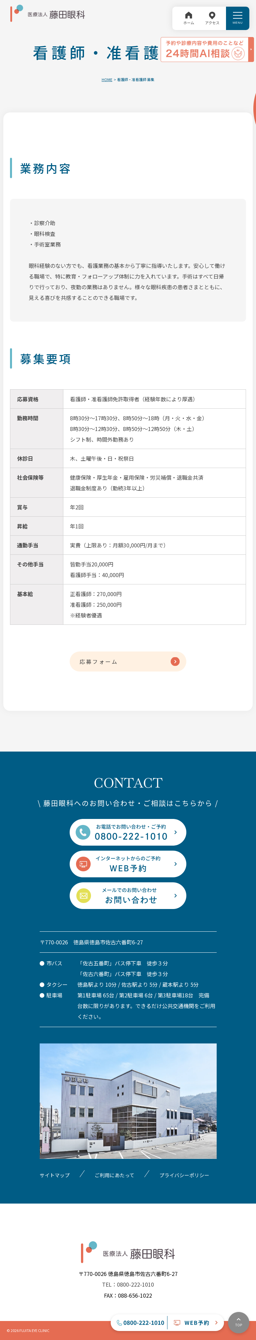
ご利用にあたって (114, 1175)
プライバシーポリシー (184, 1175)
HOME (107, 79)
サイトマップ (55, 1175)
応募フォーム (99, 661)
